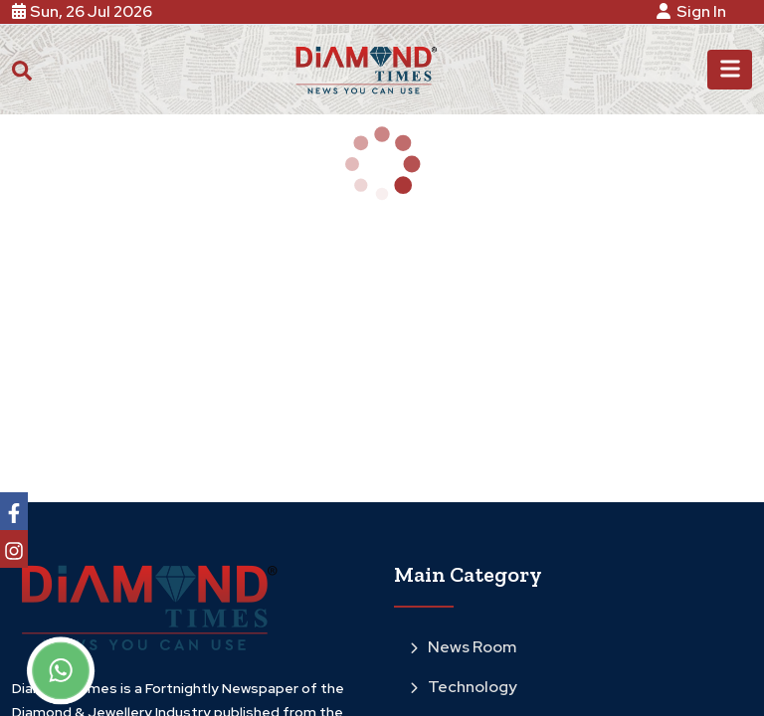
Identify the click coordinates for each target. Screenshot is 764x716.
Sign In (694, 11)
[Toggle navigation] (729, 70)
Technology (463, 686)
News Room (463, 646)
